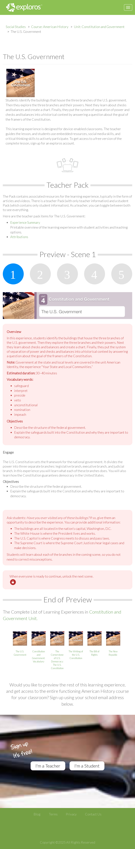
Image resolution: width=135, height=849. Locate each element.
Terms (53, 814)
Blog (37, 814)
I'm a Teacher (47, 765)
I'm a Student (87, 765)
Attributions (19, 237)
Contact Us (93, 814)
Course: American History (49, 27)
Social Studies (16, 27)
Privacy (71, 814)
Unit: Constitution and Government (99, 27)
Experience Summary (25, 222)
